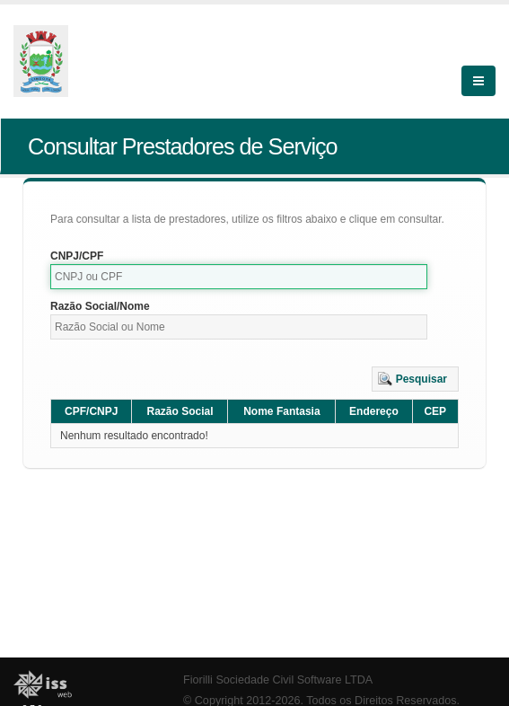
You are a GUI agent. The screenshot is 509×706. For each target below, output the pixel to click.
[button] (415, 379)
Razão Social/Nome (100, 306)
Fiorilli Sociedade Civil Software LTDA (278, 680)
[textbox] (238, 276)
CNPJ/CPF (76, 256)
